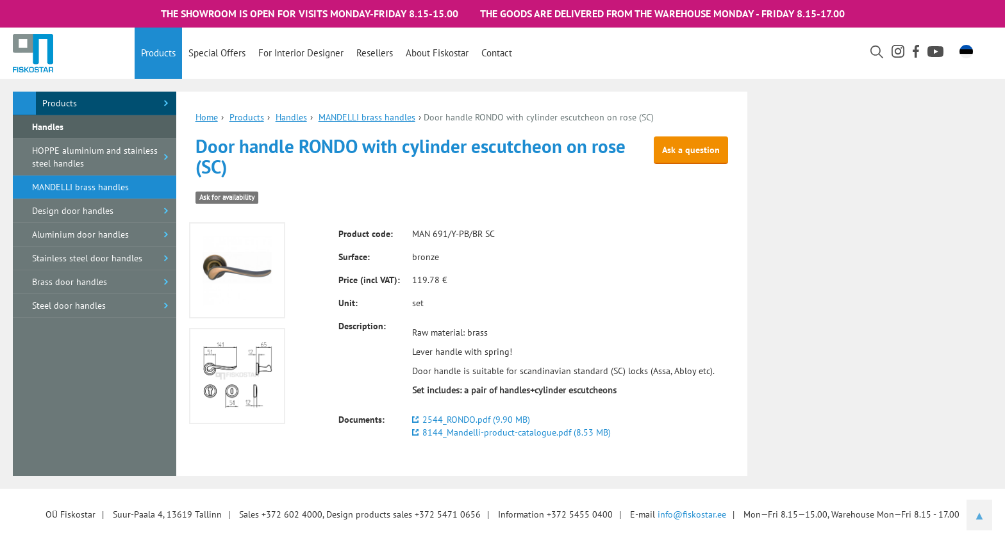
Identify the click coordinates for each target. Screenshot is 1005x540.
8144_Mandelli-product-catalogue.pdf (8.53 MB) (516, 432)
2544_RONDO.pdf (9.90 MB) (476, 419)
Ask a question (691, 150)
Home (206, 117)
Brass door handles (69, 282)
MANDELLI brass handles (80, 187)
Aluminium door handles (80, 234)
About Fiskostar (437, 53)
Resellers (374, 53)
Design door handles (72, 211)
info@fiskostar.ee (692, 514)
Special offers (216, 53)
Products (158, 53)
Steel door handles (69, 305)
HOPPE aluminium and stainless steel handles (95, 157)
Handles (47, 127)
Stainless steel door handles (87, 258)
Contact (496, 53)
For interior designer (301, 53)
